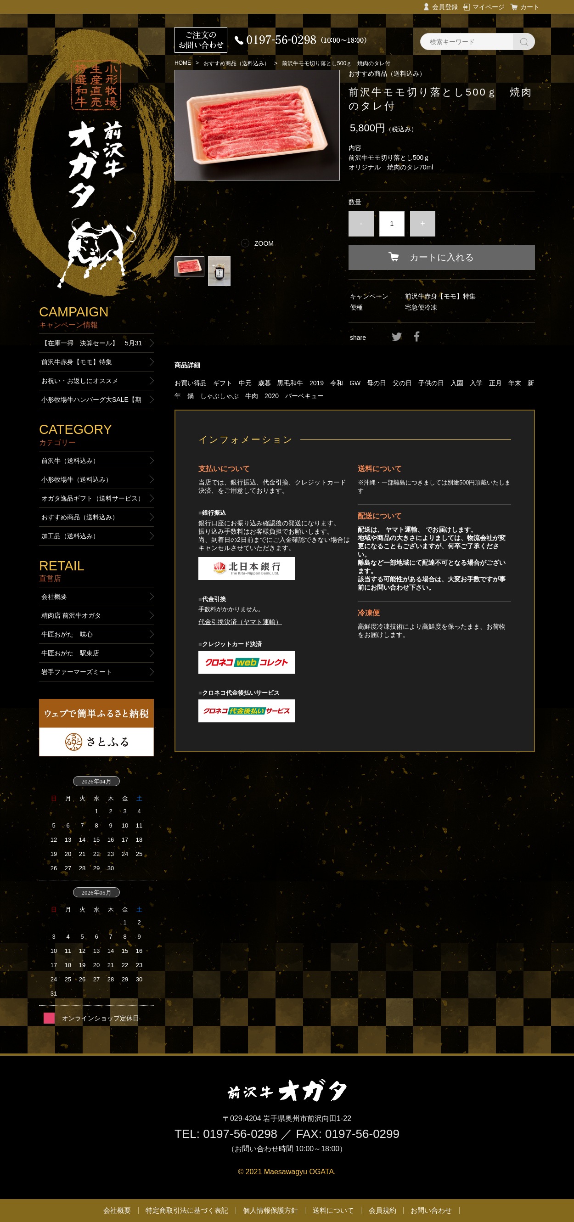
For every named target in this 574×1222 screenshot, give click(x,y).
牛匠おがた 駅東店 (70, 653)
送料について (333, 1210)
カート (530, 7)
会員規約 (382, 1210)
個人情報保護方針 (270, 1210)
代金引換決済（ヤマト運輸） (240, 621)
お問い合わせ (431, 1210)
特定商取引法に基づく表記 (187, 1210)
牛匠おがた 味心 (67, 634)
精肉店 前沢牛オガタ (71, 615)
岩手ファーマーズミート (76, 672)
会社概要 (54, 596)
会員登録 (445, 7)
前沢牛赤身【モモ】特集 (440, 296)
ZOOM (264, 243)
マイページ (489, 7)
